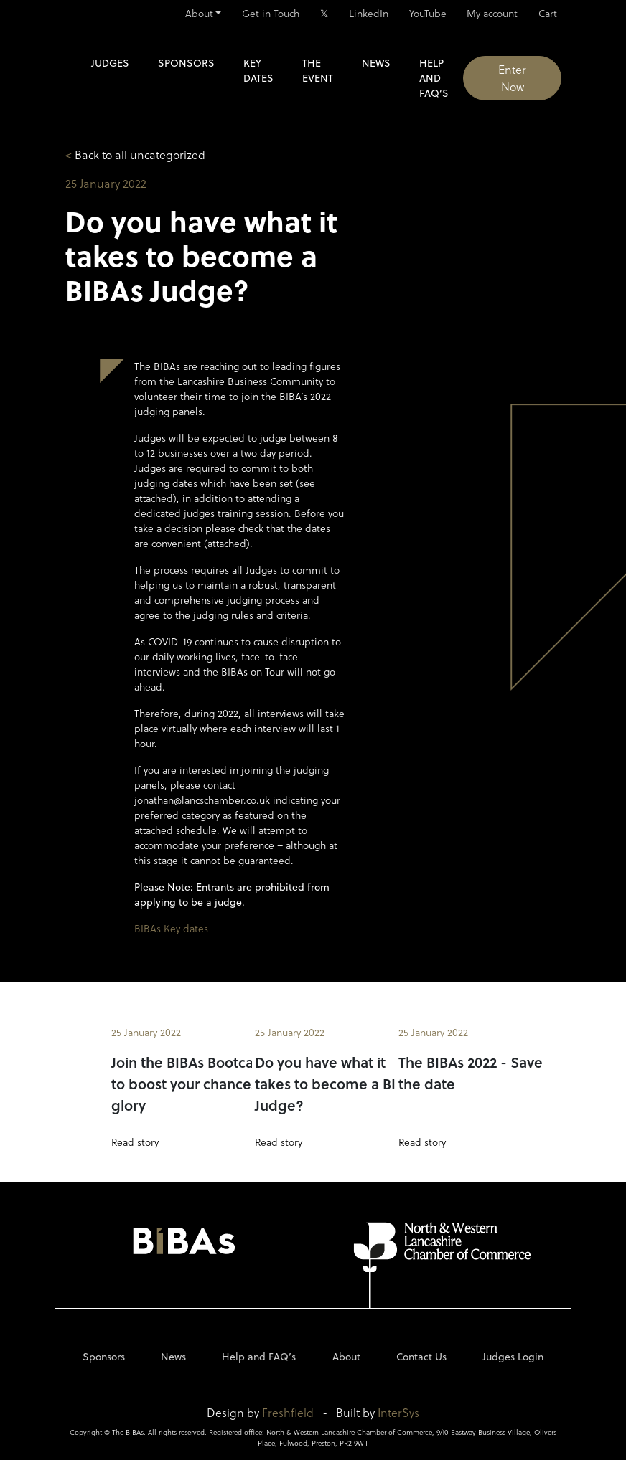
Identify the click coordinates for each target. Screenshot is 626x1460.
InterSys (398, 1412)
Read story (135, 1141)
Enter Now (512, 78)
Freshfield (288, 1412)
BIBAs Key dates (171, 928)
